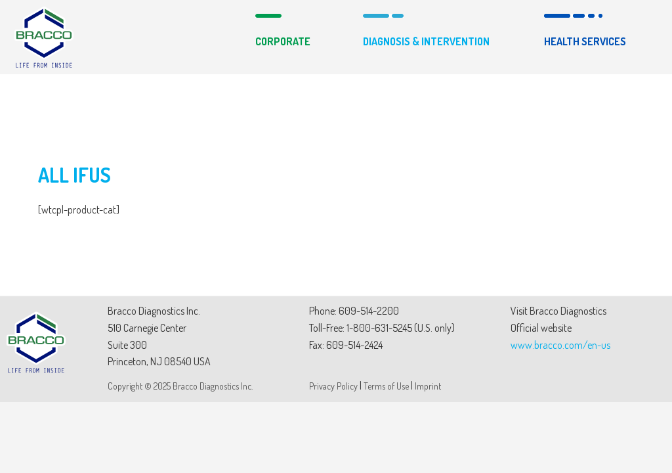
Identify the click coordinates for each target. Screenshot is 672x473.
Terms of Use (386, 386)
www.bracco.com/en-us (560, 344)
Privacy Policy (333, 386)
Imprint (428, 386)
